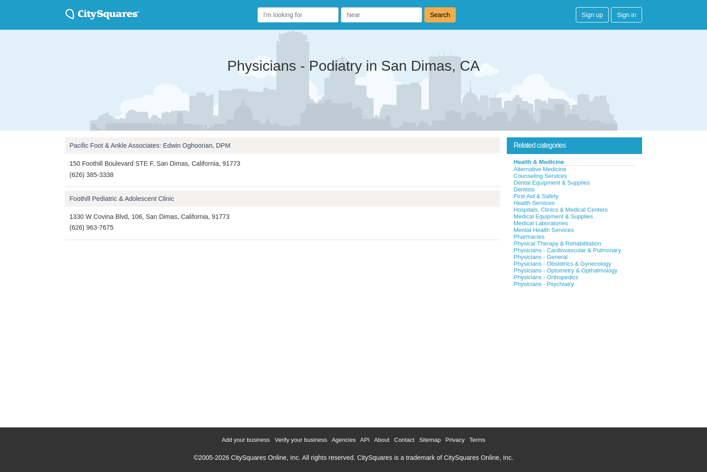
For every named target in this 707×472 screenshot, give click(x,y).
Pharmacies (529, 236)
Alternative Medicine (540, 169)
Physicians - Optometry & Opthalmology (565, 270)
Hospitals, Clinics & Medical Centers (561, 209)
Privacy (455, 439)
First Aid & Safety (536, 196)
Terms (477, 439)
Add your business (246, 439)
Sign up (592, 14)
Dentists (524, 189)
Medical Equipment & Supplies (553, 216)
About (382, 439)
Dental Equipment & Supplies (552, 182)
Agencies (343, 439)
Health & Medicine (539, 162)
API (365, 439)
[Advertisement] (574, 355)
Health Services (534, 203)
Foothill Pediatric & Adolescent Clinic (121, 198)
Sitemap (430, 439)
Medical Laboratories (541, 223)
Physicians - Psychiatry (544, 284)
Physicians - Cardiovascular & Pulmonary (567, 250)
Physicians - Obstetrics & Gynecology (562, 263)
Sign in (626, 14)
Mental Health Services (544, 230)
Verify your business (301, 439)
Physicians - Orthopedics (546, 277)
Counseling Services (540, 175)
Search (440, 14)
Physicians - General (541, 257)
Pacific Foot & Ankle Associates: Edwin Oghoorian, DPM (149, 145)
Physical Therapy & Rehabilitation (557, 243)
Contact (404, 439)
